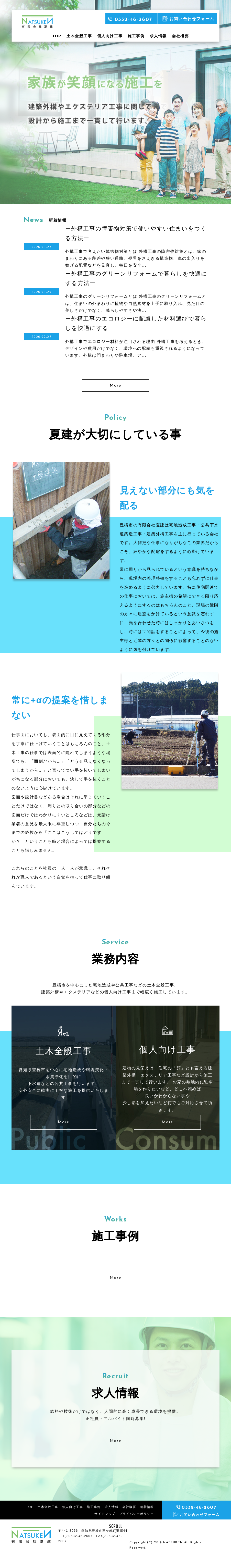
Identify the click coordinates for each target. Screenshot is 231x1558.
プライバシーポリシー (136, 1514)
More (115, 386)
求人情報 (158, 36)
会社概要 (180, 36)
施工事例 (136, 36)
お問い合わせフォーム (188, 18)
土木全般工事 (79, 36)
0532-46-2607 (130, 19)
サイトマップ (104, 1514)
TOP (56, 36)
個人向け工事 (110, 36)
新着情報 (147, 1507)
